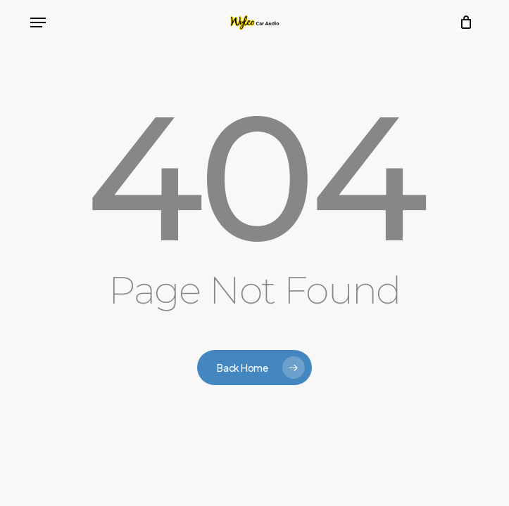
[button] (38, 22)
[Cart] (463, 22)
